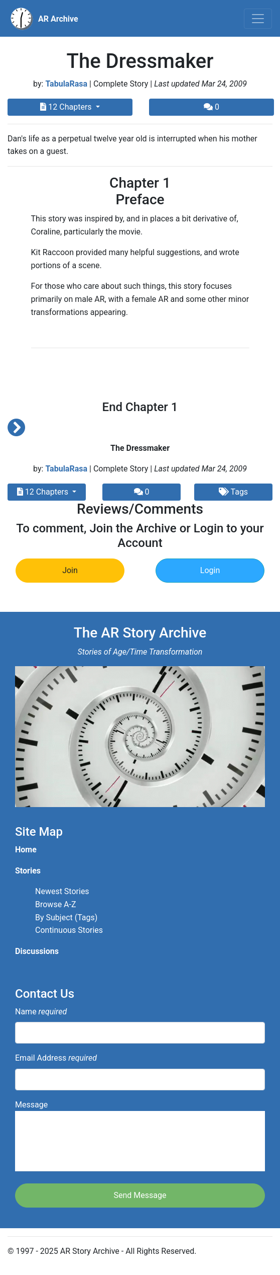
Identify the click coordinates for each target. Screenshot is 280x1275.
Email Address (56, 1058)
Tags (233, 492)
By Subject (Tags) (66, 917)
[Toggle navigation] (258, 19)
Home (26, 849)
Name (41, 1011)
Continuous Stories (69, 930)
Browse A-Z (55, 904)
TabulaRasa (66, 84)
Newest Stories (62, 891)
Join (70, 570)
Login (210, 570)
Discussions (37, 951)
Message (140, 1136)
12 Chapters (66, 107)
